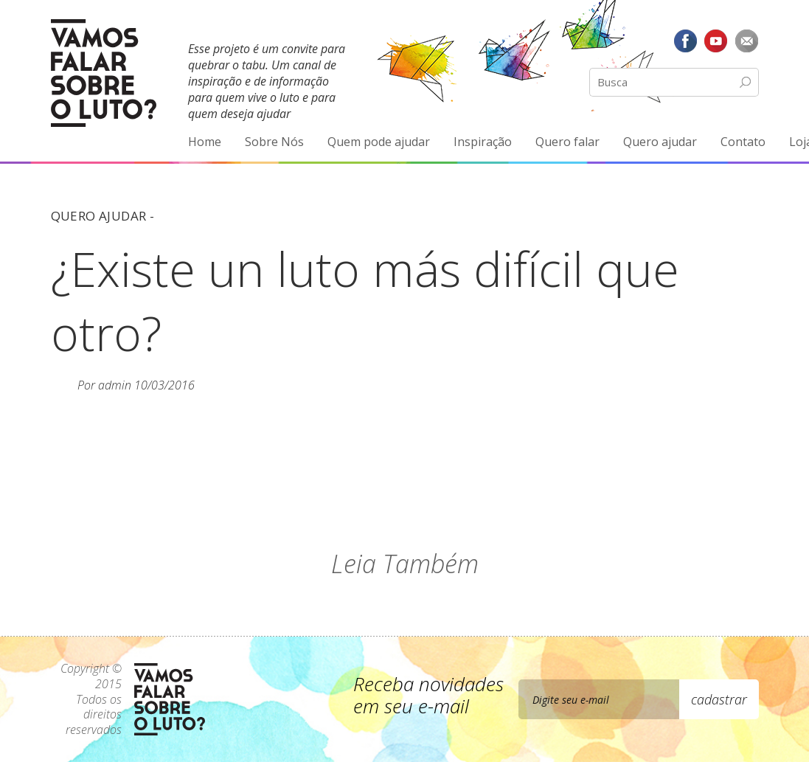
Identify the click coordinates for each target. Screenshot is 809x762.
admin (114, 385)
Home (204, 142)
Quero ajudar (660, 142)
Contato (743, 142)
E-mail (747, 40)
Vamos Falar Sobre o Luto (103, 73)
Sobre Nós (274, 142)
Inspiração (483, 142)
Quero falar (567, 142)
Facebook (685, 40)
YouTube (716, 40)
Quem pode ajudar (378, 142)
